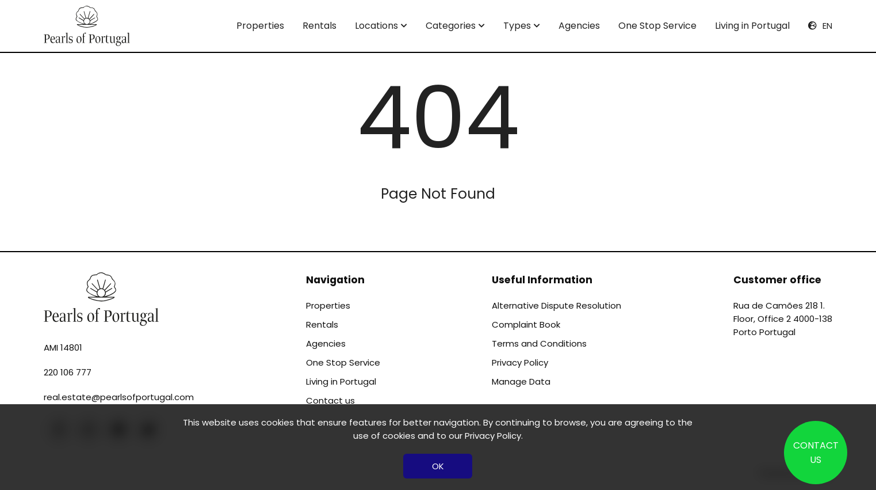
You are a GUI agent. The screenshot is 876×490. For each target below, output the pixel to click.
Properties (260, 25)
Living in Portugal (752, 25)
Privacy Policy (520, 362)
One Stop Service (657, 25)
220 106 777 (67, 372)
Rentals (319, 25)
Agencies (579, 25)
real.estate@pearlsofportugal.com (119, 397)
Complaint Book (526, 324)
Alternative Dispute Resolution (556, 305)
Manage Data (521, 381)
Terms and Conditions (539, 343)
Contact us (330, 400)
